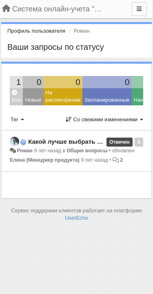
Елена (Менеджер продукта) (45, 160)
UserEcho (76, 218)
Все (16, 96)
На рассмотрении (63, 96)
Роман (25, 151)
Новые (33, 100)
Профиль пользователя (36, 31)
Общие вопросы (87, 151)
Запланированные (107, 100)
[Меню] (139, 9)
